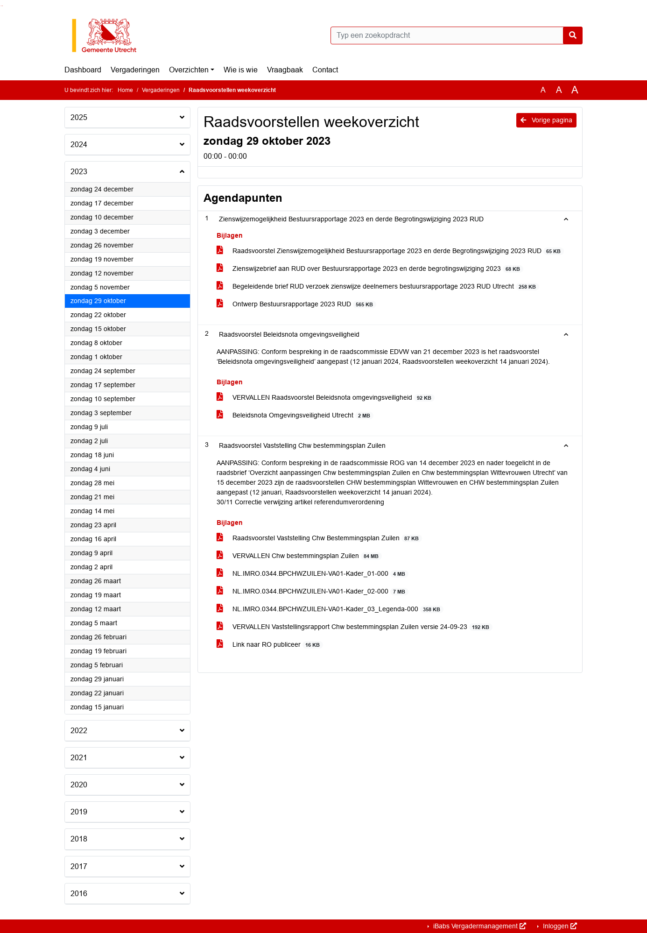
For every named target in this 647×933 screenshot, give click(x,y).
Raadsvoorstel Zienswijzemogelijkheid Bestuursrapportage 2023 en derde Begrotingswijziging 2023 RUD (390, 251)
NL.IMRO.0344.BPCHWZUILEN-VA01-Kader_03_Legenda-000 (330, 609)
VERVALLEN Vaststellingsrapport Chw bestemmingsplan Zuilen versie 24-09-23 (354, 627)
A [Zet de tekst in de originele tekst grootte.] (543, 90)
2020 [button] (78, 785)
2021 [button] (78, 758)
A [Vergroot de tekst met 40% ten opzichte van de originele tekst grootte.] (574, 90)
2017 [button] (78, 866)
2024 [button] (78, 144)
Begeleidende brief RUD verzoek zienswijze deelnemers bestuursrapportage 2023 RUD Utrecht (378, 286)
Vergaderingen (135, 70)
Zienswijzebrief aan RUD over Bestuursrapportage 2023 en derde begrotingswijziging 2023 (370, 269)
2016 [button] (78, 894)
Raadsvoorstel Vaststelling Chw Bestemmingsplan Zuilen (319, 538)
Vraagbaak (285, 70)
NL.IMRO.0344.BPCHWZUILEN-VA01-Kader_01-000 (312, 574)
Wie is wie (241, 70)
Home (125, 90)
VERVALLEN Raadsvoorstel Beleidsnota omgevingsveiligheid (326, 398)
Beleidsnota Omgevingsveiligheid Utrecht (295, 415)
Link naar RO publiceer (270, 645)
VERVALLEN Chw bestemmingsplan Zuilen (299, 556)
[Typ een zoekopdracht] (457, 35)
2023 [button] (78, 172)
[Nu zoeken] (573, 35)
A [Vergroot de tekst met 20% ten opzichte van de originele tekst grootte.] (559, 90)
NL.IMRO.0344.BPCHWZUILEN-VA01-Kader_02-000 (312, 591)
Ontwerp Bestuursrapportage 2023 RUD (296, 304)
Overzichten (189, 70)
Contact (325, 70)
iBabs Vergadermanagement (478, 926)
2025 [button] (78, 117)
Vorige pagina (546, 120)
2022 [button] (78, 731)
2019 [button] (78, 812)
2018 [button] (78, 839)
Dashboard (82, 70)
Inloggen (559, 926)
